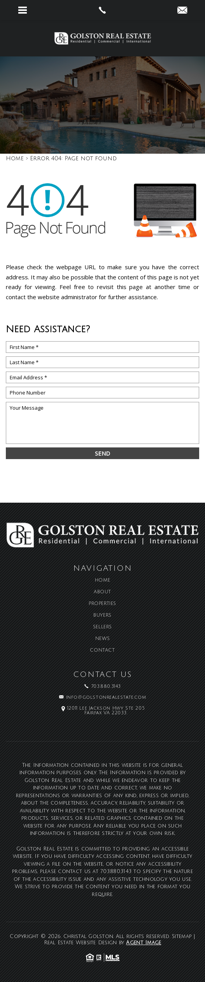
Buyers (102, 615)
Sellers (102, 627)
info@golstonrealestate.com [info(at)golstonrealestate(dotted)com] (106, 697)
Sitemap (182, 936)
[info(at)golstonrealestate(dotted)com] (182, 11)
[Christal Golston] (102, 38)
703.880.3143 (115, 871)
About (102, 592)
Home (102, 580)
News (102, 639)
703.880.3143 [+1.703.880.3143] (106, 686)
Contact (102, 650)
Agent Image (143, 942)
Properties (102, 603)
